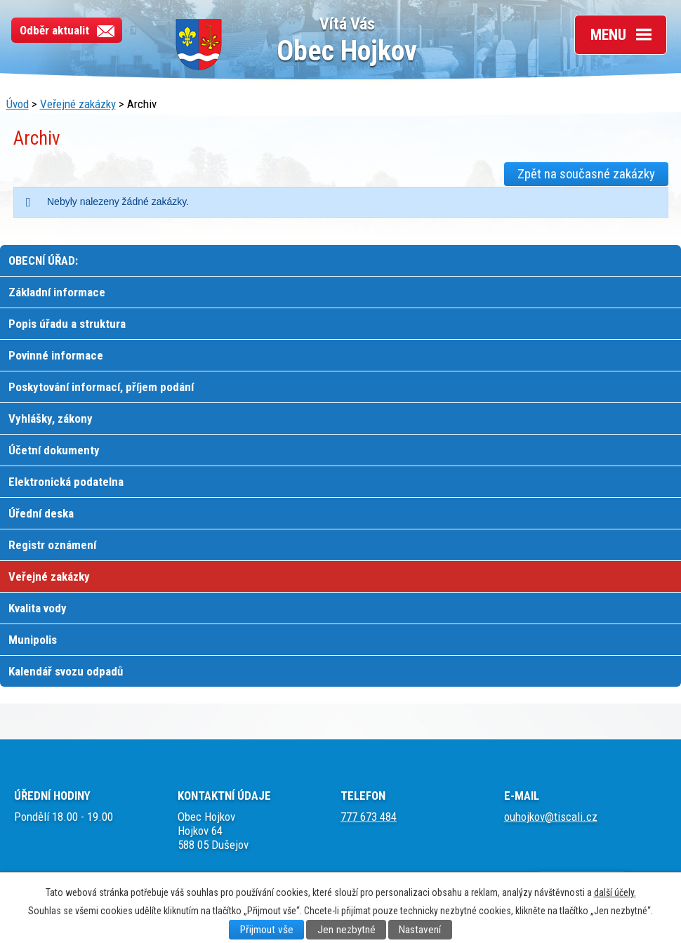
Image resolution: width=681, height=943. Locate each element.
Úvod (17, 104)
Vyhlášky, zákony (50, 418)
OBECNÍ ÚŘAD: (43, 260)
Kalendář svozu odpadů (65, 671)
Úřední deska (41, 513)
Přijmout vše (266, 929)
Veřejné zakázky (78, 104)
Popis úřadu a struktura (67, 324)
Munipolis (32, 640)
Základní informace (56, 292)
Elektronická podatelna (66, 482)
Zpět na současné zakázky (586, 174)
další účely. (615, 892)
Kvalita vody (37, 608)
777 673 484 (368, 817)
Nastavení (420, 929)
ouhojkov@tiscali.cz (550, 817)
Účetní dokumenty (54, 450)
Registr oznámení (52, 545)
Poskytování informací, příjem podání (101, 387)
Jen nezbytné (346, 929)
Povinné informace (55, 355)
